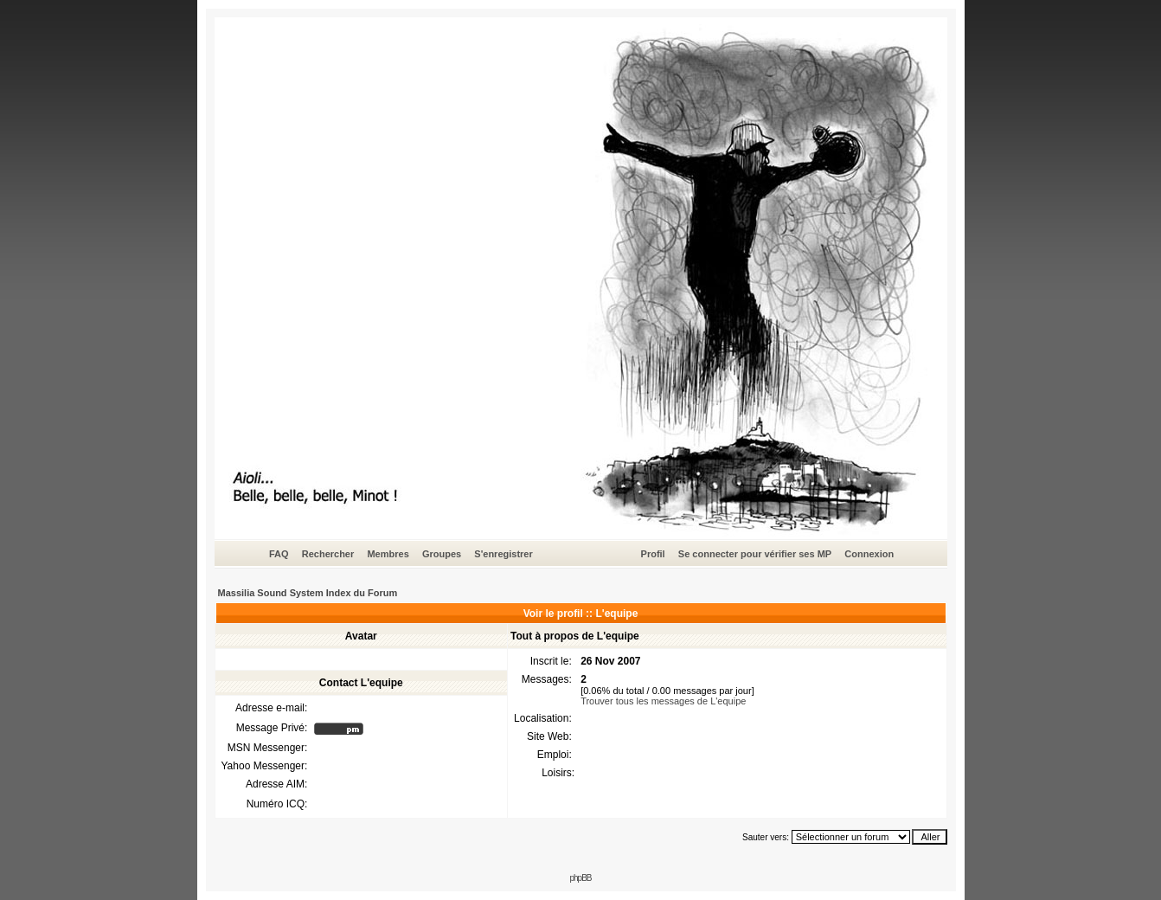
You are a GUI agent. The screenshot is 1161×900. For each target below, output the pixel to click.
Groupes (441, 554)
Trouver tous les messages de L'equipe (663, 701)
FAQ (279, 554)
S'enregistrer (503, 554)
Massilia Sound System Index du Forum (308, 593)
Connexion (869, 554)
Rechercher (328, 554)
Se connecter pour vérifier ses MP (754, 554)
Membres (387, 554)
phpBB (580, 878)
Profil (653, 554)
